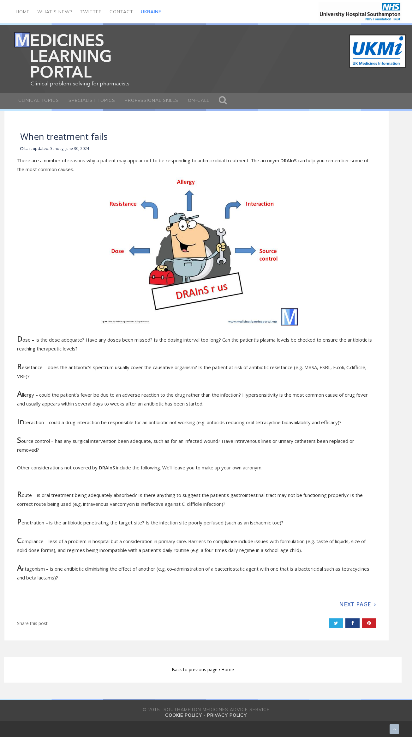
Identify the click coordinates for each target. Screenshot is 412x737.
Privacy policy (227, 715)
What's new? (54, 12)
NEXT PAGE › (357, 604)
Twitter (91, 12)
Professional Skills (151, 100)
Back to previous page (195, 669)
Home (23, 12)
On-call (198, 100)
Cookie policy (183, 715)
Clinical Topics (38, 100)
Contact (121, 12)
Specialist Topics (92, 100)
